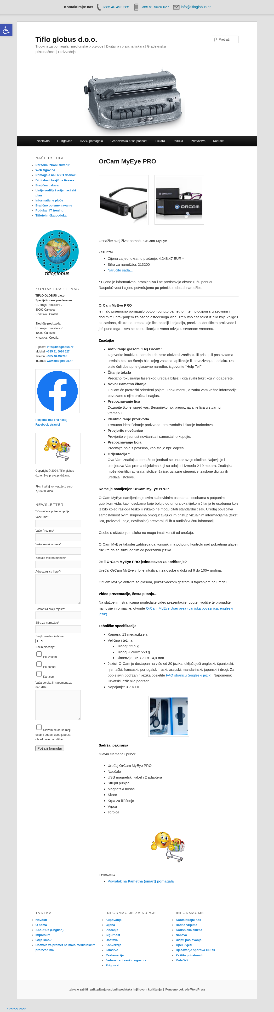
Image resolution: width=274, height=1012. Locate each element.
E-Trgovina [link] (64, 141)
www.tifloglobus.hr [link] (60, 361)
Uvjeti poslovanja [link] (188, 940)
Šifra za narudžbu (47, 622)
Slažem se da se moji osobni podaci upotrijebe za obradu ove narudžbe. (52, 734)
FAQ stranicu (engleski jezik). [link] (189, 675)
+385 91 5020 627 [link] (57, 351)
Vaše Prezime (44, 530)
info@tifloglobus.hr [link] (60, 347)
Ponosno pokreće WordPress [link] (186, 989)
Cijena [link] (110, 925)
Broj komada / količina (49, 636)
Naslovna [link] (43, 141)
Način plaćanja (45, 647)
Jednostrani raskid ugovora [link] (126, 960)
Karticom (48, 676)
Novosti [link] (41, 920)
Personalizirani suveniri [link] (52, 165)
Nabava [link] (181, 935)
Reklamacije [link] (115, 955)
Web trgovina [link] (45, 170)
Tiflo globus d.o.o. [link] (66, 39)
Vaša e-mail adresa (48, 544)
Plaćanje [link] (112, 930)
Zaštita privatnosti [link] (189, 955)
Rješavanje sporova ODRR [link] (195, 950)
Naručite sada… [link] (121, 270)
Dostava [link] (112, 940)
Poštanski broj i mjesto (50, 609)
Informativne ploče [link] (49, 200)
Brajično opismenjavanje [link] (53, 205)
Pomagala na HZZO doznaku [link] (56, 175)
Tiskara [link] (160, 141)
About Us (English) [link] (49, 930)
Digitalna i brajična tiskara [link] (54, 180)
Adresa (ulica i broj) (48, 571)
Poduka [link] (177, 141)
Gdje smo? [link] (43, 940)
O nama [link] (41, 925)
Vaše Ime (41, 517)
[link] (6, 30)
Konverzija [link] (113, 945)
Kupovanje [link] (113, 920)
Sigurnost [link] (113, 935)
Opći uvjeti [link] (184, 945)
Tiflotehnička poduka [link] (51, 215)
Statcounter (16, 1009)
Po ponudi (49, 667)
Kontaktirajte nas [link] (188, 920)
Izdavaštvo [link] (198, 141)
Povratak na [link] (141, 881)
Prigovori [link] (112, 965)
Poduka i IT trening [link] (49, 210)
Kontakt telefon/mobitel (50, 558)
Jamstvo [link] (112, 950)
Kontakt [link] (218, 141)
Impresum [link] (42, 935)
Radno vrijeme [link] (186, 925)
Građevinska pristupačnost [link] (128, 141)
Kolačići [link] (182, 960)
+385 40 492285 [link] (56, 356)
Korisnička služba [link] (189, 930)
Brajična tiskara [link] (47, 185)
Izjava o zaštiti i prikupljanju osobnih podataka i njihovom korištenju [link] (115, 989)
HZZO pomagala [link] (91, 141)
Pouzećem (50, 657)
